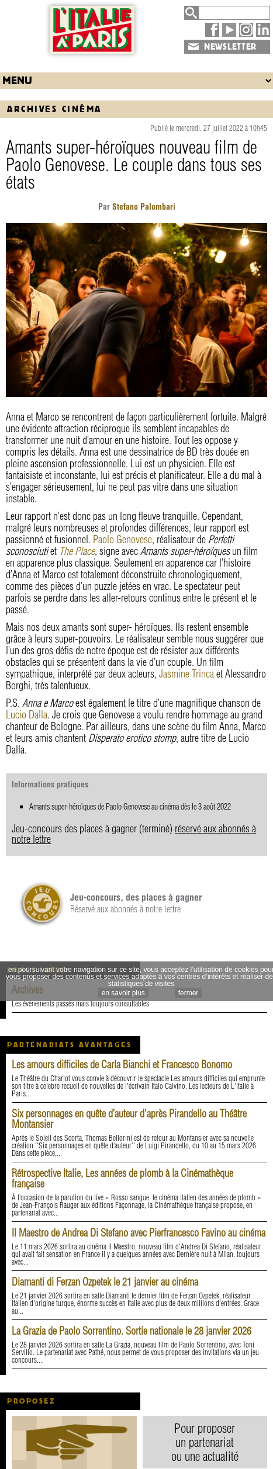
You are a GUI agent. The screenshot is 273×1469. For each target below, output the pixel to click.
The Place (77, 551)
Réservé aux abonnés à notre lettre (136, 903)
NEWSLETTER (230, 46)
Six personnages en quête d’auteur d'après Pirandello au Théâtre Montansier (129, 1119)
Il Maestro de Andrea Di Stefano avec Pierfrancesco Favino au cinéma (138, 1232)
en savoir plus (123, 993)
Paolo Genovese (122, 539)
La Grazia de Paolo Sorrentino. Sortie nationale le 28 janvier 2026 (131, 1331)
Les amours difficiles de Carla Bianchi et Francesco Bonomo (122, 1064)
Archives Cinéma (54, 109)
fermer (188, 993)
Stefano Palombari (142, 207)
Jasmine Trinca (186, 673)
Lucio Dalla (26, 714)
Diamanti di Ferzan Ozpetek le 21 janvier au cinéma (105, 1282)
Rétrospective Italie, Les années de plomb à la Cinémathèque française (122, 1178)
